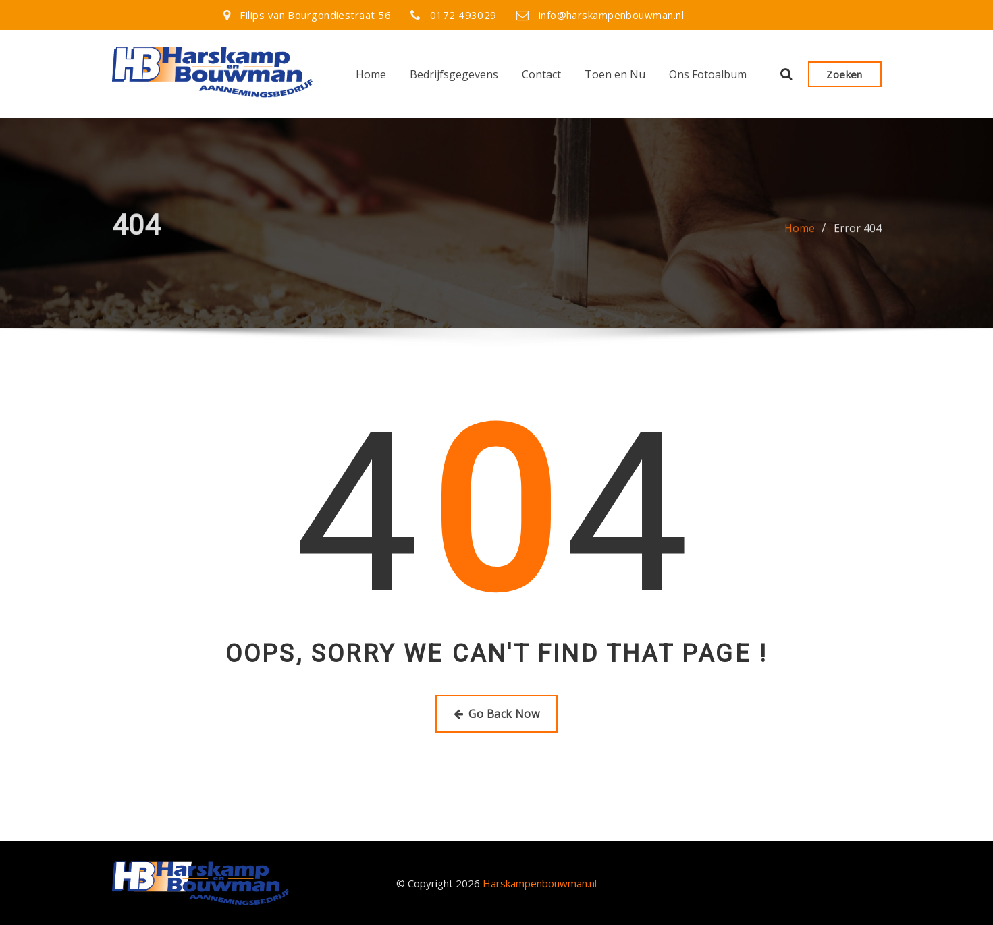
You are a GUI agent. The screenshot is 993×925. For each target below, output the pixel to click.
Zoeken (844, 74)
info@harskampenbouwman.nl (611, 15)
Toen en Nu (615, 74)
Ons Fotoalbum (708, 74)
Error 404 (858, 233)
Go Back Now (496, 713)
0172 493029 (463, 15)
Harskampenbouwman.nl (540, 883)
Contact (541, 74)
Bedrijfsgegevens (454, 74)
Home (371, 74)
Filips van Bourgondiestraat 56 (315, 15)
